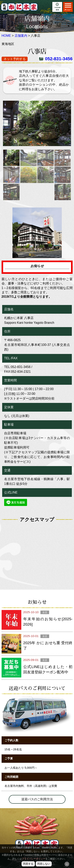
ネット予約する (15, 59)
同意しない (43, 863)
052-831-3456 (58, 58)
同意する (28, 863)
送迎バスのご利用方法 (37, 799)
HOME (6, 35)
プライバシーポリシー (33, 858)
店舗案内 (21, 35)
